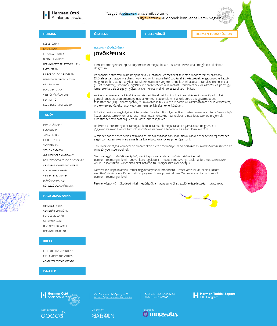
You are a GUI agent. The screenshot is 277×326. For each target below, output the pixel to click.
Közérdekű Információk (57, 104)
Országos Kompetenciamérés (60, 165)
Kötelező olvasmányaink (58, 185)
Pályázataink (51, 84)
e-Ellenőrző (155, 34)
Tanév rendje (51, 134)
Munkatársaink (52, 124)
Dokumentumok (52, 89)
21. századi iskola (53, 53)
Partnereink (50, 69)
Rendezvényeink (52, 205)
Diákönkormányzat (54, 180)
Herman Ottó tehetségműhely (61, 64)
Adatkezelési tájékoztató (58, 261)
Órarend (101, 34)
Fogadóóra (50, 129)
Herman (49, 34)
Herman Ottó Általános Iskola (62, 15)
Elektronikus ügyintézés (58, 250)
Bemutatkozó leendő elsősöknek (63, 160)
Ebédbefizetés (51, 139)
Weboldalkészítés (53, 313)
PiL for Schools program (58, 74)
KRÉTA (48, 241)
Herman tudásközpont (215, 34)
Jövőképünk (50, 48)
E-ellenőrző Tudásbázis (57, 256)
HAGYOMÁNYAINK (57, 196)
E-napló (49, 271)
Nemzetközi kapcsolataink (59, 79)
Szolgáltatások (53, 150)
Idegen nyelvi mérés (55, 170)
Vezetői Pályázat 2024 (56, 94)
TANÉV (48, 115)
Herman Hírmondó (54, 231)
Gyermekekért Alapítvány (58, 155)
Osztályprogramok (55, 226)
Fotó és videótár (53, 215)
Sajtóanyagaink (52, 220)
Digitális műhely (53, 59)
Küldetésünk (51, 43)
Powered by (161, 313)
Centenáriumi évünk (55, 210)
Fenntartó (49, 99)
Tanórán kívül (52, 145)
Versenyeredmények (55, 175)
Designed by (105, 313)
